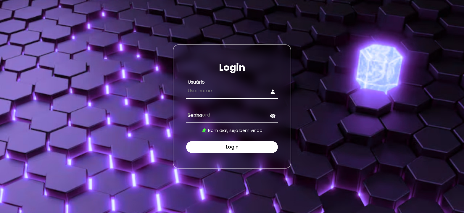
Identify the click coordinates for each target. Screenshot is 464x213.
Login (232, 146)
